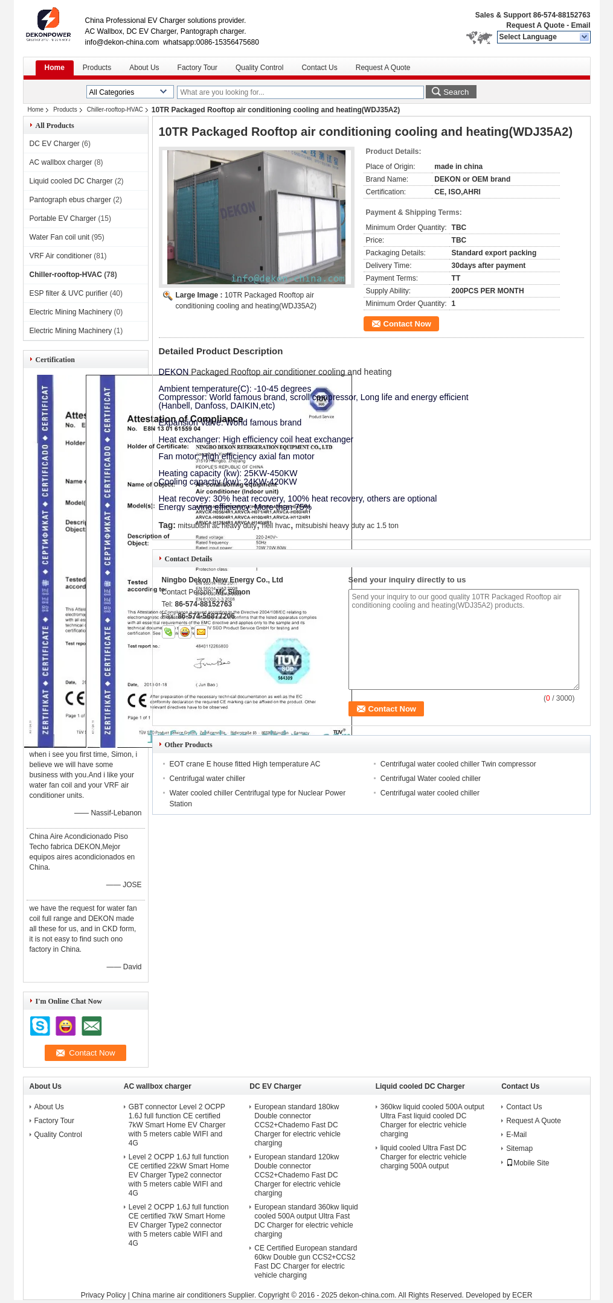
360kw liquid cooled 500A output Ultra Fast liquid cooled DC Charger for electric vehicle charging (432, 1120)
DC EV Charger (55, 143)
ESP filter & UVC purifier (69, 293)
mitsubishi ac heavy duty (217, 525)
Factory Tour (197, 67)
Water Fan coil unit (60, 237)
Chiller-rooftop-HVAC (115, 109)
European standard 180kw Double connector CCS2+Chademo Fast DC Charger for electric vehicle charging (297, 1125)
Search (456, 92)
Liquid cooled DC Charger (71, 181)
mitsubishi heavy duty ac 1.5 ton (347, 525)
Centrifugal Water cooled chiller (430, 778)
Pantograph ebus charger (70, 200)
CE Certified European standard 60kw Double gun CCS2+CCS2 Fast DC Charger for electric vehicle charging (305, 1261)
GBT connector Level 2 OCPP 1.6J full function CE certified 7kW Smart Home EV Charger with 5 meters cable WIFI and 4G (177, 1125)
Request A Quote (535, 25)
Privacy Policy (103, 1295)
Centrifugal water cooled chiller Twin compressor (458, 764)
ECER (522, 1295)
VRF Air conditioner (61, 256)
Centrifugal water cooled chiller (430, 793)
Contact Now (407, 323)
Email (580, 25)
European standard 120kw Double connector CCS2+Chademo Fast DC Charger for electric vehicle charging (297, 1175)
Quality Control (259, 67)
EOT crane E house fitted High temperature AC (245, 764)
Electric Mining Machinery (71, 312)
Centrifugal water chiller (207, 778)
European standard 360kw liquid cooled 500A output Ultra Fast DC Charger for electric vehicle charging (306, 1220)
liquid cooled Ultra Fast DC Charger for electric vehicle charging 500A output (423, 1157)
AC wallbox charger (61, 162)
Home (55, 67)
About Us (144, 67)
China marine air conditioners (179, 1295)
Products (97, 67)
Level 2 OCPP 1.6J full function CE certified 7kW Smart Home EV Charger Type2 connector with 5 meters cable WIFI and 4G (179, 1225)
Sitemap (519, 1148)
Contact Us (319, 67)
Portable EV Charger (63, 218)
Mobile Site (527, 1163)
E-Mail (516, 1134)
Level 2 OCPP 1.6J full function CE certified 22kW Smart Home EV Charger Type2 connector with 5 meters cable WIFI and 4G (179, 1175)
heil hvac (276, 525)
